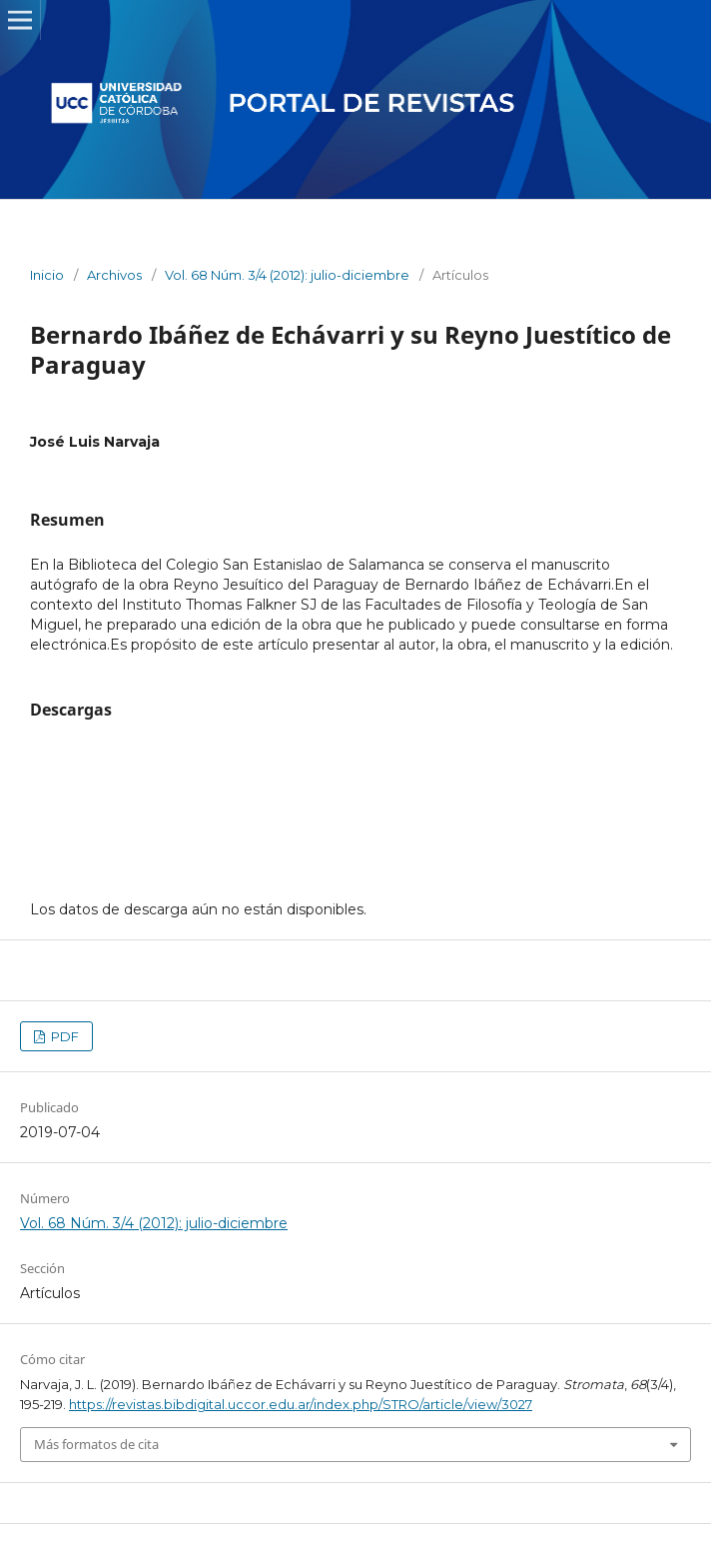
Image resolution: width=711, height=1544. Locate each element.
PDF (63, 1036)
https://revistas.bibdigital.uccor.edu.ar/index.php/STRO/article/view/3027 (300, 1404)
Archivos (114, 275)
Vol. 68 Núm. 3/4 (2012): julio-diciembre (287, 275)
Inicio (47, 275)
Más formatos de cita (96, 1444)
